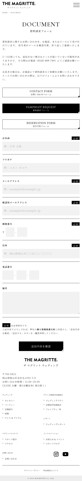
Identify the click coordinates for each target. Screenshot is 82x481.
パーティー (10, 405)
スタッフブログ (53, 444)
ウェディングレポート (56, 424)
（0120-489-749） (46, 60)
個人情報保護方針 (46, 329)
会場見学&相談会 (53, 405)
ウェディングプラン (55, 401)
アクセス (9, 444)
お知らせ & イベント (55, 439)
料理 (7, 414)
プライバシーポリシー (32, 470)
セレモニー (10, 401)
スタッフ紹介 (11, 439)
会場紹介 (9, 409)
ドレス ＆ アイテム (13, 418)
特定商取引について (50, 470)
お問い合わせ (11, 459)
